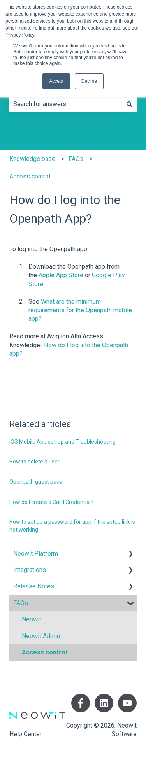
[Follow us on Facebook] (80, 703)
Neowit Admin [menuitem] (41, 636)
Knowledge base (32, 159)
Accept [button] (56, 81)
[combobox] (65, 104)
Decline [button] (89, 81)
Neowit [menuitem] (31, 619)
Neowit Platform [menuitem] (35, 553)
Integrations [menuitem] (29, 570)
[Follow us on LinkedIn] (104, 703)
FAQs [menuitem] (20, 603)
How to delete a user (34, 461)
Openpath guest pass (35, 482)
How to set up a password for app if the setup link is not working (72, 526)
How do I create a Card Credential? (51, 502)
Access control (29, 176)
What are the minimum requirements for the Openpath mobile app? (80, 310)
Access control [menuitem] (44, 652)
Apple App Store (61, 275)
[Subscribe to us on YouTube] (127, 703)
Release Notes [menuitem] (33, 586)
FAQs (76, 159)
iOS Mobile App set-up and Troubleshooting (62, 442)
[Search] (129, 104)
